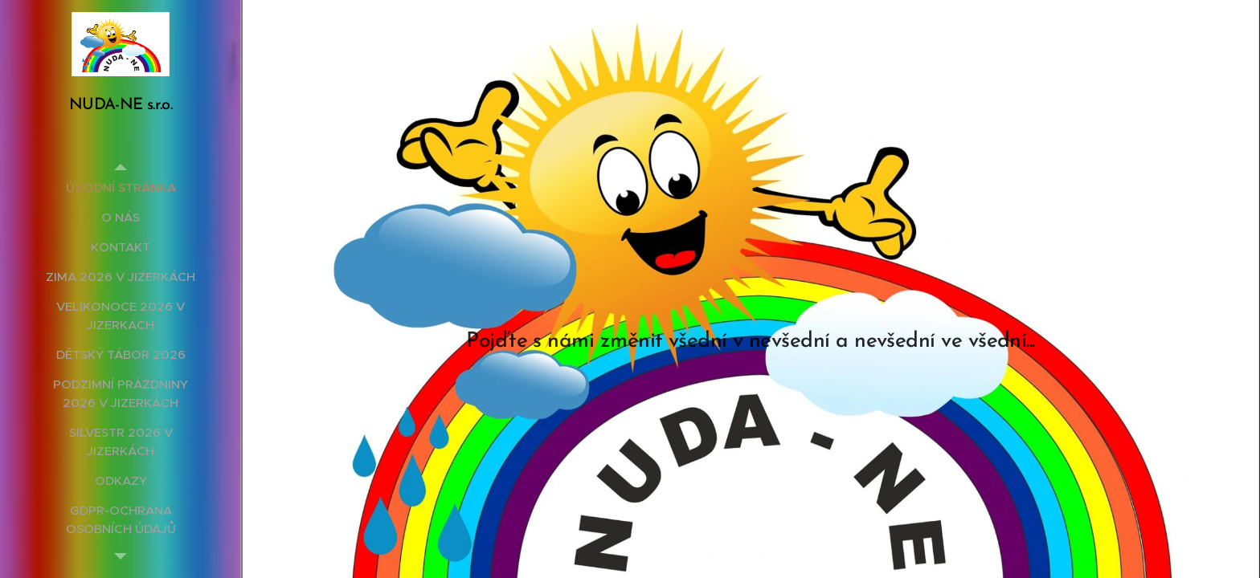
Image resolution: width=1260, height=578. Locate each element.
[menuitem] (120, 187)
